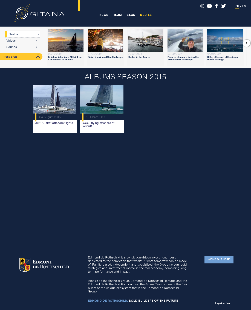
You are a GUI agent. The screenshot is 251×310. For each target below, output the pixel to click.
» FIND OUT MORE (219, 259)
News (103, 15)
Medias (146, 15)
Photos (13, 34)
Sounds (11, 47)
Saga (131, 15)
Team (117, 15)
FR (237, 6)
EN (244, 6)
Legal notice (222, 303)
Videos (11, 40)
